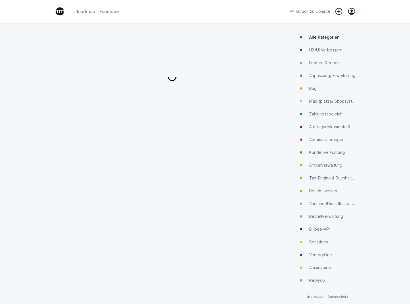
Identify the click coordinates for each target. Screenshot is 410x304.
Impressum (315, 296)
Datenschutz (338, 296)
